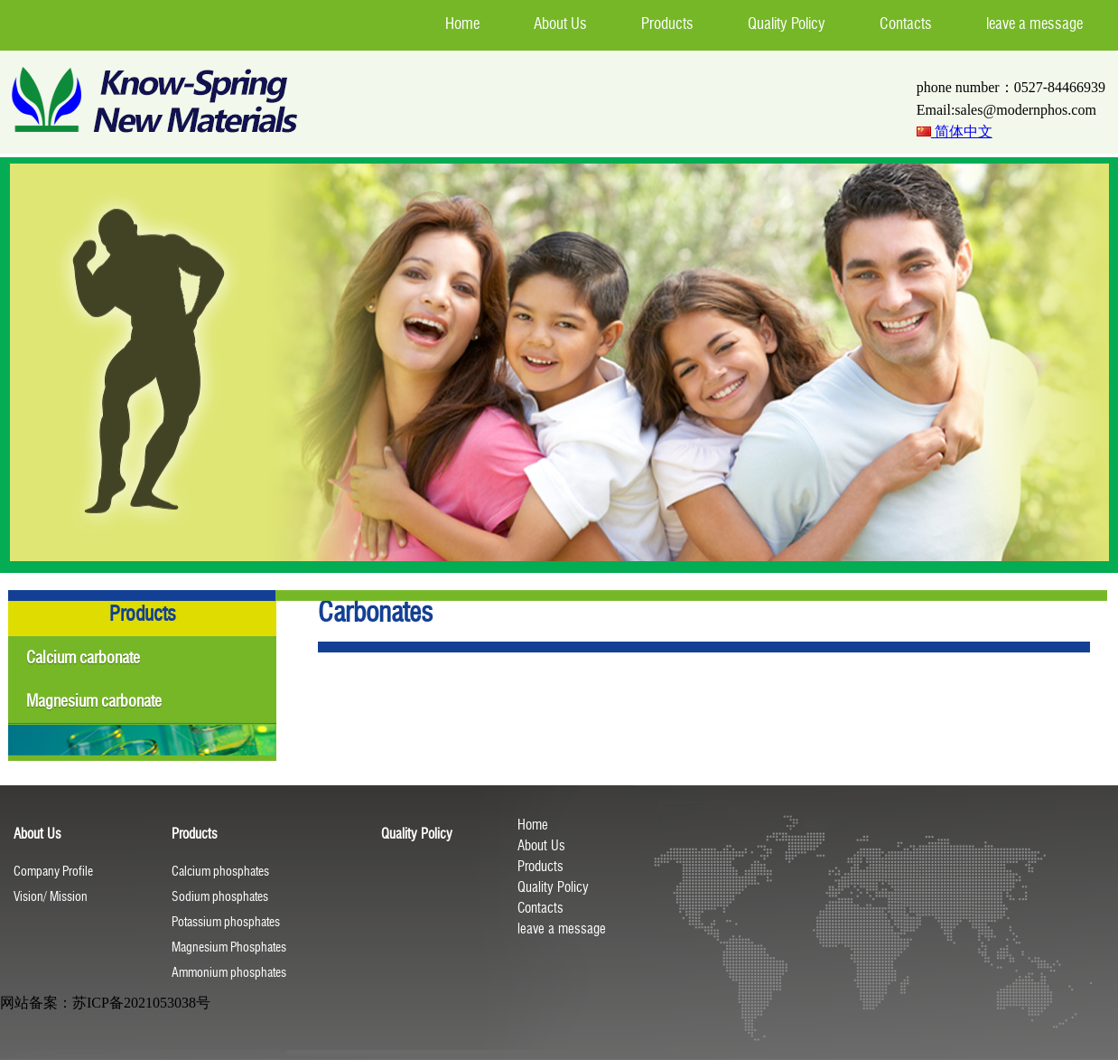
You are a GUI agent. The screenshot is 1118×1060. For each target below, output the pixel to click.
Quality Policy (553, 887)
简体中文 (954, 131)
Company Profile (53, 871)
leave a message (561, 929)
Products (540, 866)
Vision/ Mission (51, 897)
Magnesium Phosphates (229, 947)
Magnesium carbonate (94, 701)
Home (532, 825)
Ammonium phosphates (229, 972)
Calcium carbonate (83, 658)
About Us (541, 846)
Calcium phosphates (220, 871)
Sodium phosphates (220, 897)
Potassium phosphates (226, 922)
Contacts (540, 908)
